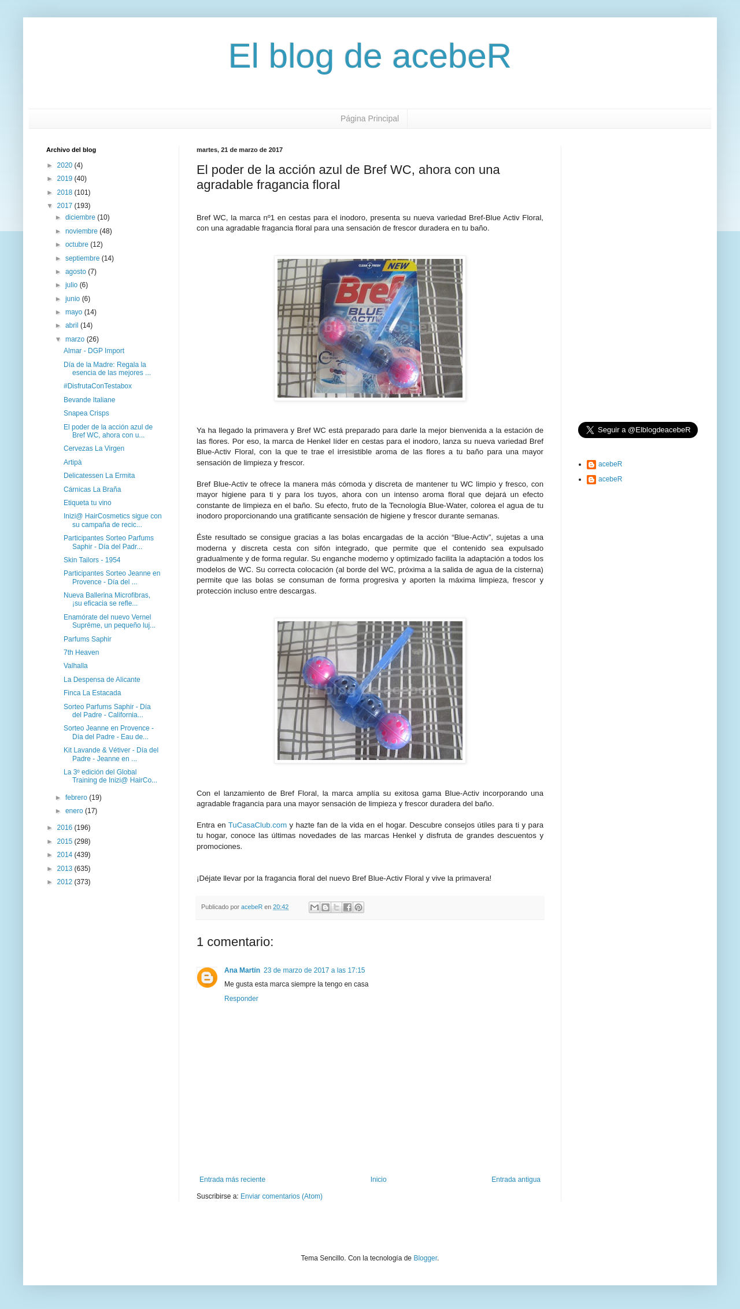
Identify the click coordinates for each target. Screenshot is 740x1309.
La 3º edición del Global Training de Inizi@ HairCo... (110, 776)
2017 (66, 206)
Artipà (73, 462)
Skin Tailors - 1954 (92, 560)
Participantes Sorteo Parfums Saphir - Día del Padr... (109, 542)
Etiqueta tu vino (88, 503)
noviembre (82, 231)
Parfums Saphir (88, 639)
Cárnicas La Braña (92, 489)
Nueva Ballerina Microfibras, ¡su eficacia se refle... (107, 599)
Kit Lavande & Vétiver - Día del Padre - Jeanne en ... (111, 754)
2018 (66, 192)
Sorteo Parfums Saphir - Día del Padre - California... (107, 711)
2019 (66, 179)
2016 (66, 828)
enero (75, 811)
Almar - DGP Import (94, 351)
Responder (241, 999)
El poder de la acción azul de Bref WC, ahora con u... (108, 431)
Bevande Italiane (89, 400)
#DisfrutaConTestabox (98, 386)
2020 (66, 165)
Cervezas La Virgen (94, 448)
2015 (66, 841)
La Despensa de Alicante (102, 680)
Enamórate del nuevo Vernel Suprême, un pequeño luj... (110, 621)
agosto (76, 272)
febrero (77, 797)
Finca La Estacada (92, 693)
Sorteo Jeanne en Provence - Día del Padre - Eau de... (109, 732)
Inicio (379, 1179)
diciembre (81, 217)
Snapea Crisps (86, 413)
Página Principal (370, 118)
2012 (66, 882)
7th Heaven (81, 652)
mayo (74, 312)
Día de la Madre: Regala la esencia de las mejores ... (107, 369)
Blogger (425, 1258)
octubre (77, 244)
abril (72, 325)
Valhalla (76, 666)
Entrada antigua (516, 1179)
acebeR (610, 464)
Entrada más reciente (232, 1179)
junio (73, 299)
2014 (66, 855)
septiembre (83, 258)
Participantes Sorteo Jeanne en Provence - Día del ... (112, 577)
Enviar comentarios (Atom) (281, 1196)
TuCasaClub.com (257, 825)
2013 (66, 869)
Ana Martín (242, 970)
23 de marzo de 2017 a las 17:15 (314, 970)
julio (72, 285)
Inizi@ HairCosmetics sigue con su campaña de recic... (113, 520)
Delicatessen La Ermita (99, 476)
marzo (76, 339)
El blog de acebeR (370, 55)
